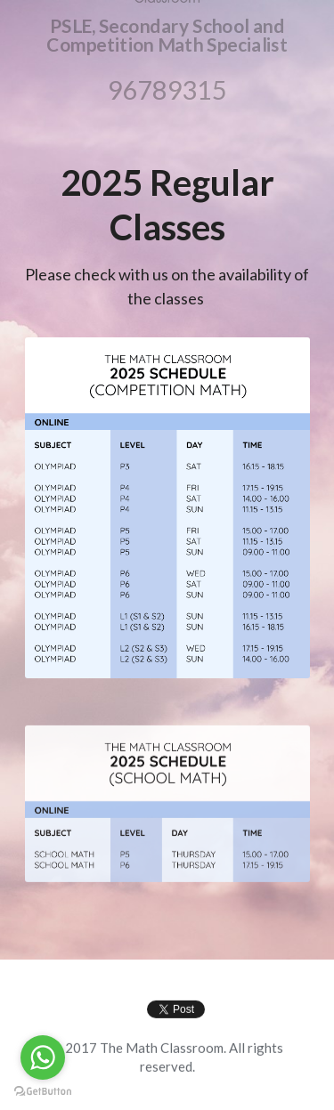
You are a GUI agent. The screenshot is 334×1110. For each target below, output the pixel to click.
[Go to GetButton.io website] (42, 1092)
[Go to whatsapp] (42, 1057)
